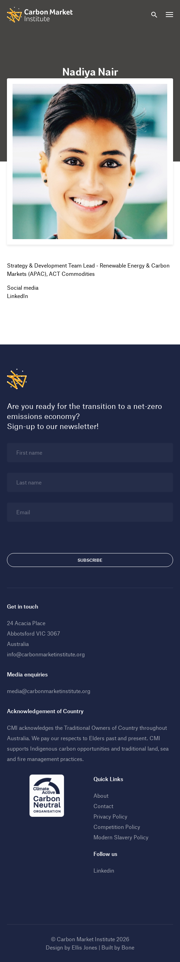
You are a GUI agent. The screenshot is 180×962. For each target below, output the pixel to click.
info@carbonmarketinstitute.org (46, 654)
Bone (128, 947)
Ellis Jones (84, 947)
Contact (103, 806)
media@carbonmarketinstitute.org (48, 691)
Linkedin (103, 870)
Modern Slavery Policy (120, 837)
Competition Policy (116, 826)
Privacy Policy (110, 816)
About (100, 795)
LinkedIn (17, 295)
